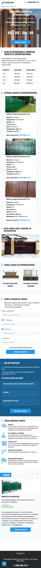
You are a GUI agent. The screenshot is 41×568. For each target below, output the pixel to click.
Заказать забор (20, 42)
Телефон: (5, 338)
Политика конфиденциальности (20, 347)
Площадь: (9, 320)
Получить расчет (20, 352)
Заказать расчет (20, 529)
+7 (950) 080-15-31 (31, 2)
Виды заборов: (8, 311)
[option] (20, 246)
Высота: (8, 329)
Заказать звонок (20, 411)
